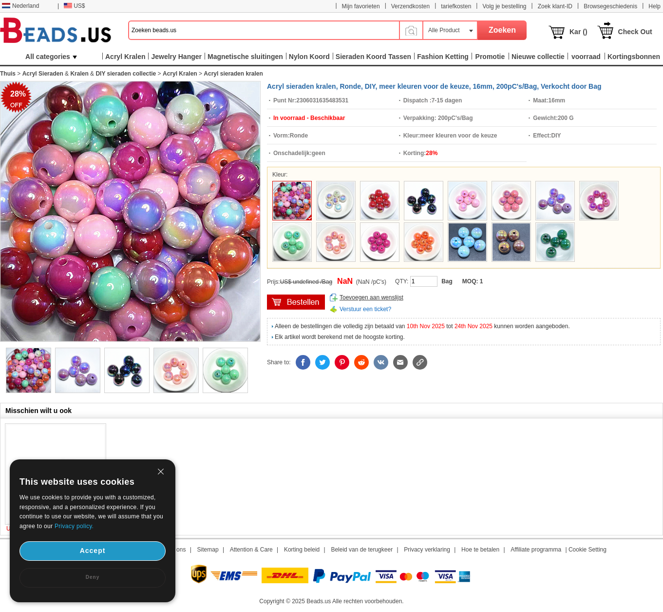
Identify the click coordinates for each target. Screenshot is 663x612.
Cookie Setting (587, 549)
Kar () (578, 32)
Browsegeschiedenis (610, 6)
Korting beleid (302, 549)
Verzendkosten (410, 6)
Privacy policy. (74, 526)
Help (654, 6)
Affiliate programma (536, 549)
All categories (51, 56)
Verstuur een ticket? (365, 309)
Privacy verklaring (427, 549)
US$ (74, 5)
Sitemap (208, 549)
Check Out (635, 32)
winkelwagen (296, 302)
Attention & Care (251, 549)
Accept (93, 550)
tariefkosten (456, 6)
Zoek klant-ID (555, 6)
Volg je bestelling (504, 6)
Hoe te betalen (480, 549)
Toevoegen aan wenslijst (371, 297)
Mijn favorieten (361, 6)
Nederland (20, 5)
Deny (92, 577)
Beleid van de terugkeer (362, 549)
